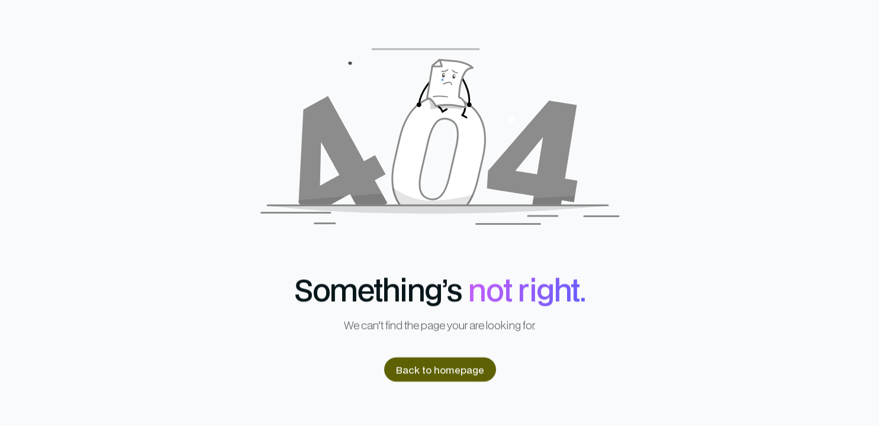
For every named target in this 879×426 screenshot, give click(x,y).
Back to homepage (439, 369)
